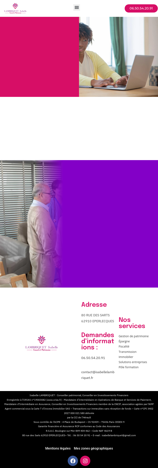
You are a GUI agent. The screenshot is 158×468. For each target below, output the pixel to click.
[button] (76, 7)
